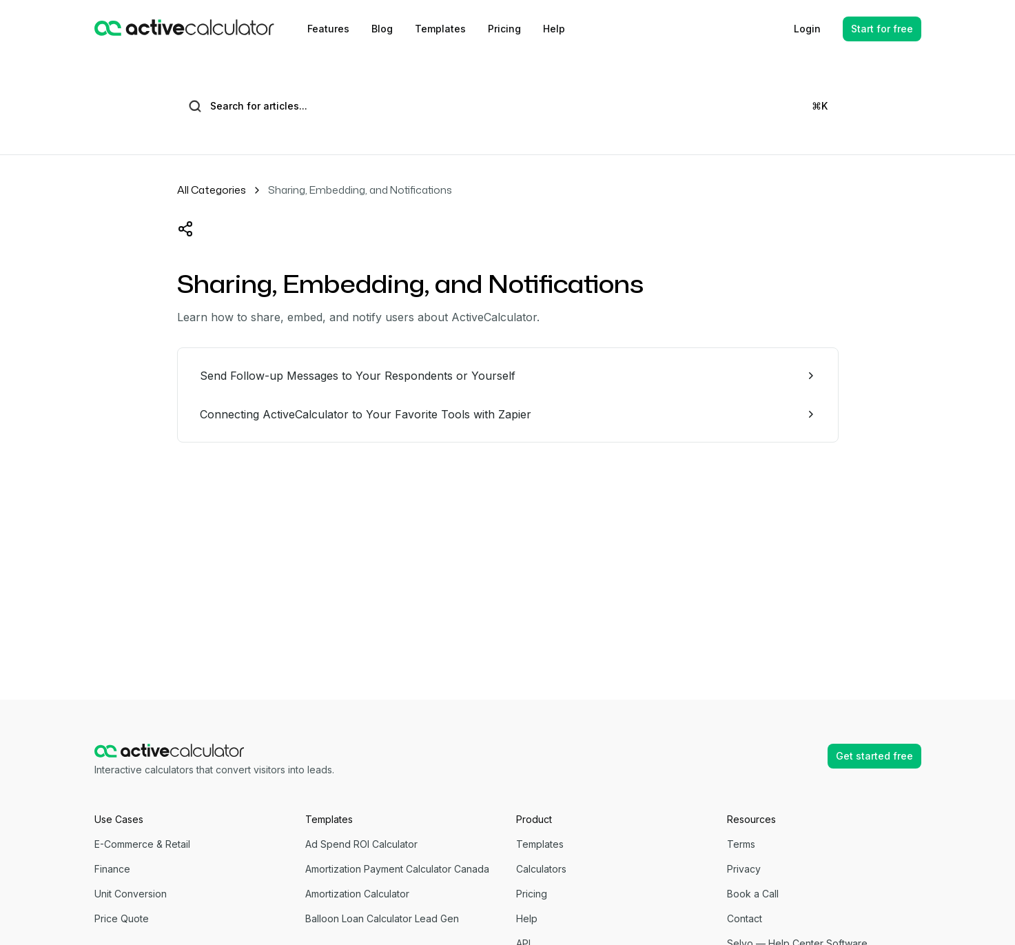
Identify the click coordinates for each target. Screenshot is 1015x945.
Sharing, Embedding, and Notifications (360, 189)
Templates (440, 28)
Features (328, 28)
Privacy (744, 869)
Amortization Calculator (357, 894)
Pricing (504, 28)
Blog (382, 28)
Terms (741, 844)
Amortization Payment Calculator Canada (397, 869)
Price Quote (121, 918)
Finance (112, 869)
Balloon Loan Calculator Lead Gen (382, 918)
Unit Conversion (130, 894)
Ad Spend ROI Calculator (361, 844)
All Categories (211, 189)
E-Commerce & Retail (142, 844)
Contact (744, 918)
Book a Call (753, 894)
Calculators (541, 869)
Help (554, 28)
